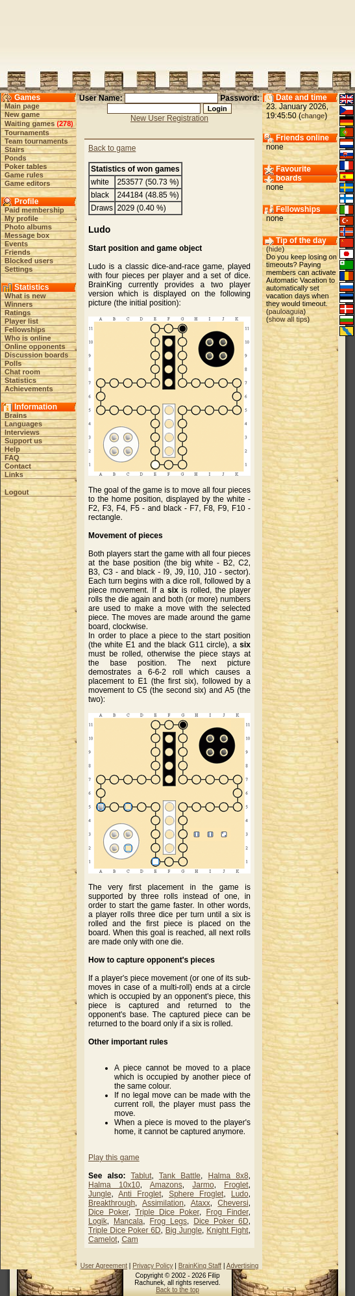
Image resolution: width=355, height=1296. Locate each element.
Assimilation (163, 1203)
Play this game (114, 1157)
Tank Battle (180, 1175)
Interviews (22, 432)
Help (12, 449)
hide (275, 249)
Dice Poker (108, 1212)
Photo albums (28, 227)
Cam (129, 1239)
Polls (13, 363)
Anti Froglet (139, 1194)
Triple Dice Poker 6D (124, 1230)
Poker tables (26, 166)
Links (14, 474)
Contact (18, 466)
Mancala (128, 1221)
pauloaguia (286, 311)
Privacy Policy (152, 1265)
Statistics (20, 380)
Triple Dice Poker (167, 1212)
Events (16, 244)
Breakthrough (111, 1203)
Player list (21, 321)
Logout (17, 492)
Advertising (242, 1265)
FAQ (12, 457)
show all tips (288, 319)
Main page (22, 106)
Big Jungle (183, 1230)
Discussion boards (36, 355)
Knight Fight (227, 1230)
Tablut (141, 1175)
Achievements (29, 389)
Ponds (16, 158)
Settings (18, 269)
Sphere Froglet (196, 1194)
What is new (25, 296)
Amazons (166, 1184)
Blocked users (29, 261)
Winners (18, 304)
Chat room (22, 372)
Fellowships (25, 329)
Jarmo (203, 1184)
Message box (27, 235)
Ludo (240, 1194)
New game (22, 114)
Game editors (27, 183)
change (312, 116)
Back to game (112, 148)
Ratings (18, 313)
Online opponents (35, 346)
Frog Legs (168, 1221)
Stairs (15, 149)
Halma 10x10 (114, 1184)
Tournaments (27, 132)
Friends (18, 252)
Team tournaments (36, 141)
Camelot (102, 1239)
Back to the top (177, 1289)
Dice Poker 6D (220, 1221)
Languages (23, 424)
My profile (21, 218)
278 (65, 123)
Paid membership (34, 210)
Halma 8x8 (228, 1175)
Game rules (24, 175)
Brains (16, 415)
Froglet (236, 1184)
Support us (23, 441)
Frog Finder (227, 1212)
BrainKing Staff (200, 1265)
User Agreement (103, 1265)
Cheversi (232, 1203)
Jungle (99, 1194)
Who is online (28, 338)
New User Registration (169, 118)
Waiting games (30, 123)
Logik (97, 1221)
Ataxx (200, 1203)
